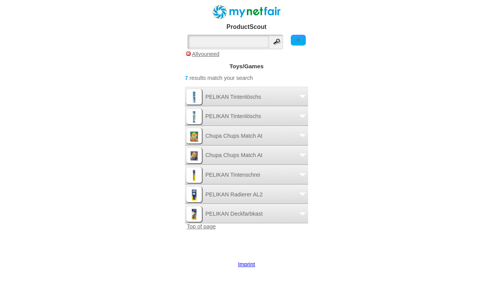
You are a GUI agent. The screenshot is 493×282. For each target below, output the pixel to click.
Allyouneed (205, 54)
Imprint (246, 264)
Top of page (201, 226)
